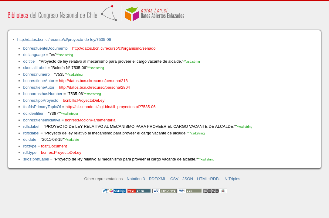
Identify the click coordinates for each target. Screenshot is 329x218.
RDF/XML (157, 179)
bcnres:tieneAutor (38, 80)
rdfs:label (31, 126)
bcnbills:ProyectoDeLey (83, 100)
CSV (174, 179)
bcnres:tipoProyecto (40, 100)
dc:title (29, 61)
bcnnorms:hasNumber (42, 93)
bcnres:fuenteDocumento (45, 48)
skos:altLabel (34, 67)
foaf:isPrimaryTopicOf (42, 106)
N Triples (232, 179)
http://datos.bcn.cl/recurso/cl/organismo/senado (114, 48)
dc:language (34, 54)
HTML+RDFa (209, 179)
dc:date (29, 139)
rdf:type (29, 146)
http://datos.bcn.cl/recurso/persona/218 (93, 80)
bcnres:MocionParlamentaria (90, 120)
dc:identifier (33, 113)
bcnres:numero (36, 74)
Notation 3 (136, 179)
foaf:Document (54, 146)
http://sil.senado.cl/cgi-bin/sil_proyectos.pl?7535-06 (111, 106)
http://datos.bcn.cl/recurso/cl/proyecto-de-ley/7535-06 (64, 39)
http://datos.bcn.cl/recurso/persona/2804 (94, 87)
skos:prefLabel (36, 159)
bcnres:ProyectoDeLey (61, 152)
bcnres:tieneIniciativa (41, 120)
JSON (187, 179)
